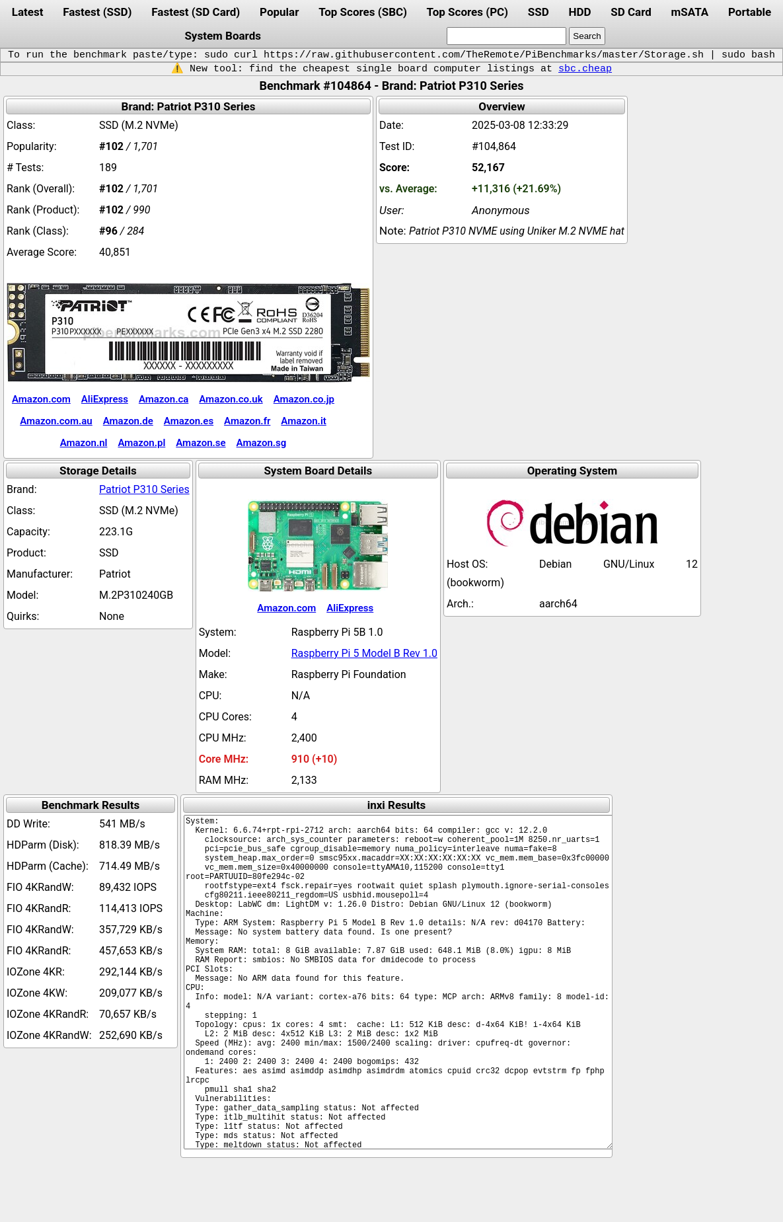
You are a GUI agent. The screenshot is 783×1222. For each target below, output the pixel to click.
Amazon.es (188, 421)
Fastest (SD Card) (195, 12)
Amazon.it (303, 421)
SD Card (631, 12)
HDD (579, 12)
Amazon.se (200, 443)
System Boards (222, 35)
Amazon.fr (247, 421)
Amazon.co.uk (230, 399)
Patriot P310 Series (144, 489)
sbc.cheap (585, 68)
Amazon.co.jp (304, 399)
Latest (28, 12)
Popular (279, 12)
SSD (538, 12)
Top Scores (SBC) (362, 12)
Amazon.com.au (56, 421)
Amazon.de (128, 421)
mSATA (690, 12)
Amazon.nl (84, 443)
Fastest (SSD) (97, 12)
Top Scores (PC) (467, 12)
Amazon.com (41, 399)
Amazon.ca (163, 399)
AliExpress (104, 399)
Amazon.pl (141, 443)
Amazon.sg (262, 443)
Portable (749, 12)
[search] (506, 36)
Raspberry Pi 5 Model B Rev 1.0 (364, 653)
